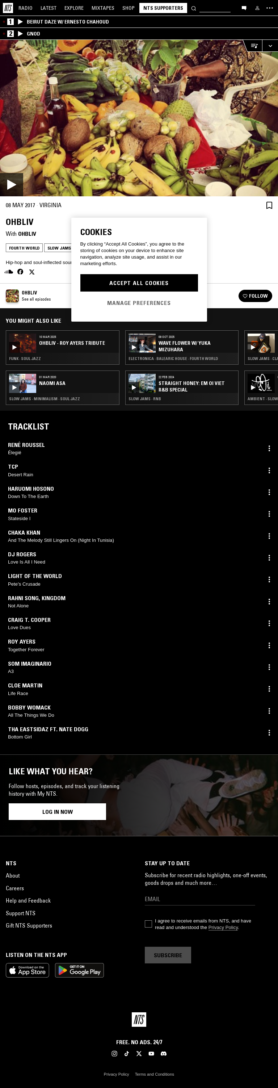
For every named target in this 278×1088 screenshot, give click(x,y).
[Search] (193, 7)
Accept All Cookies (139, 282)
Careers (15, 888)
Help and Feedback (28, 900)
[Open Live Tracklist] (252, 46)
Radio (25, 8)
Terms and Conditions (154, 1074)
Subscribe (168, 955)
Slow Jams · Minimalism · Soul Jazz (44, 398)
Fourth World (24, 248)
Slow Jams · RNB (145, 398)
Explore (74, 8)
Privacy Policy (223, 927)
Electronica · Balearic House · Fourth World (173, 358)
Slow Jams (59, 248)
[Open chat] (244, 7)
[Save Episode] (269, 205)
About (13, 875)
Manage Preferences (139, 302)
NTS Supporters (163, 8)
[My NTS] (257, 8)
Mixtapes (103, 8)
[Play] (139, 118)
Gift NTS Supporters (29, 925)
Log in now (57, 811)
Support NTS (20, 913)
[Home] (8, 8)
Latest (48, 8)
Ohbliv (27, 233)
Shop (128, 8)
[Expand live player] (270, 46)
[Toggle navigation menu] (269, 8)
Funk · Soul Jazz (25, 358)
